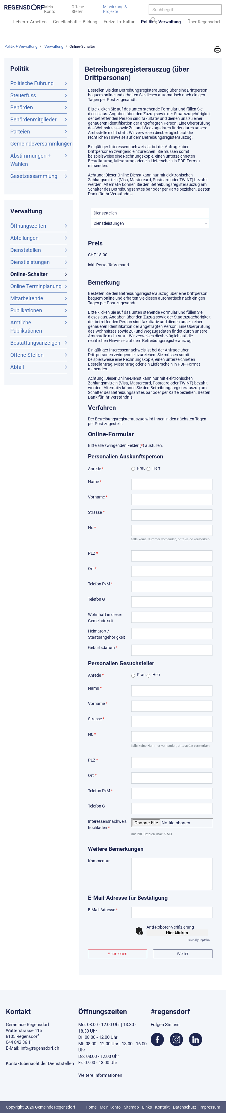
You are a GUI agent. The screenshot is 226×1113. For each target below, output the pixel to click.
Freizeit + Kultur (119, 21)
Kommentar (99, 860)
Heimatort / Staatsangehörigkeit (106, 634)
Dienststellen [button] (105, 213)
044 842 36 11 (19, 1042)
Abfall (17, 367)
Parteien (20, 131)
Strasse (96, 512)
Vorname (97, 497)
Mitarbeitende (26, 298)
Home (91, 1107)
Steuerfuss (23, 95)
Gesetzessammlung (33, 176)
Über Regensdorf (203, 21)
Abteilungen (24, 238)
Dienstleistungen (30, 262)
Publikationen (26, 310)
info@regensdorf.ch (40, 1048)
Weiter (183, 953)
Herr (156, 468)
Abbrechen (117, 953)
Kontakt (162, 1107)
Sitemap (131, 1107)
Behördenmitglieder (33, 119)
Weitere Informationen (100, 1075)
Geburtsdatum (102, 647)
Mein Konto (110, 1107)
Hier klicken (177, 932)
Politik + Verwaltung (161, 21)
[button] (217, 49)
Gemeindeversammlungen (38, 144)
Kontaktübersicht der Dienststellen (40, 1063)
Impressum (210, 1107)
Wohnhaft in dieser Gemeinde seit (105, 617)
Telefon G (96, 599)
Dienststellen (25, 250)
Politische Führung (32, 83)
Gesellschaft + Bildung (75, 21)
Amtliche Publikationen (26, 326)
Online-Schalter (38, 273)
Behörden (21, 107)
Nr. (92, 527)
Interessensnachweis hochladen (107, 824)
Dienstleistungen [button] (109, 223)
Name (95, 481)
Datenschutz (184, 1107)
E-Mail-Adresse (103, 909)
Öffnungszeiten (28, 226)
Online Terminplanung (36, 286)
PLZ (93, 553)
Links (147, 1107)
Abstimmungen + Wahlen (30, 160)
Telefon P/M (100, 584)
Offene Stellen (27, 355)
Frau (141, 468)
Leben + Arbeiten (29, 21)
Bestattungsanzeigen (35, 343)
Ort (92, 568)
